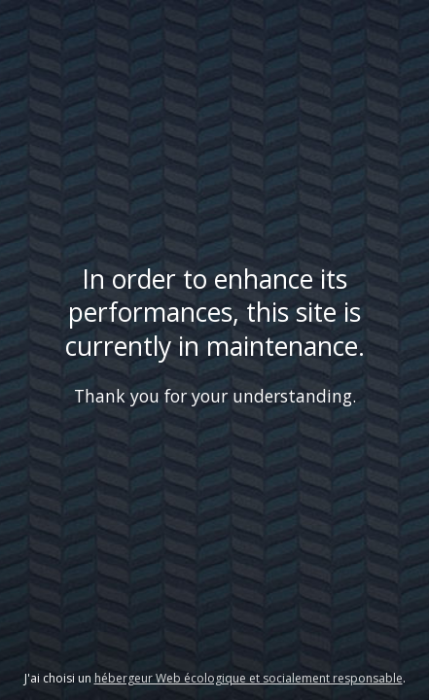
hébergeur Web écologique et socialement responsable (248, 678)
